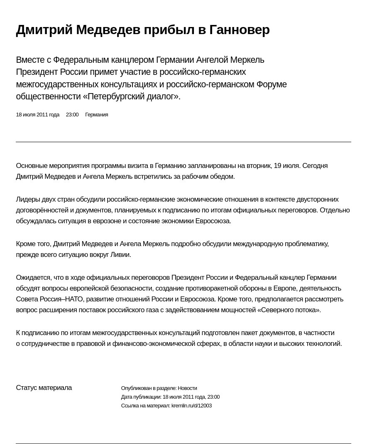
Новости (187, 388)
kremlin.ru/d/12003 (191, 405)
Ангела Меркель (107, 176)
